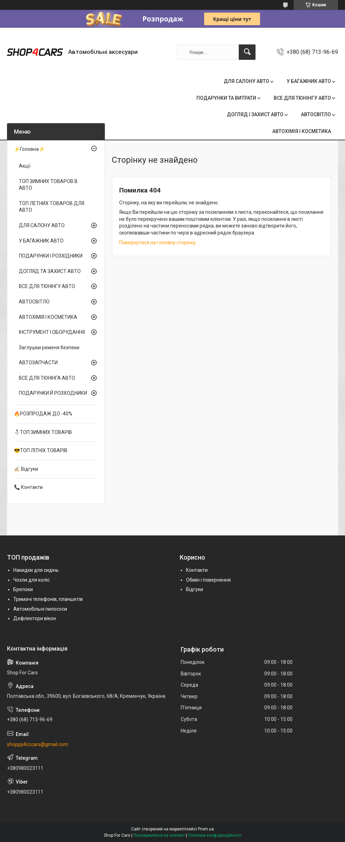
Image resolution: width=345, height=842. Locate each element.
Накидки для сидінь (36, 570)
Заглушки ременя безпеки (49, 347)
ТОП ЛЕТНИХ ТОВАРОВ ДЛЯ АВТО (51, 207)
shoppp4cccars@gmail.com (37, 744)
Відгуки (194, 589)
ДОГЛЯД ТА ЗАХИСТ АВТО (50, 271)
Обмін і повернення (208, 580)
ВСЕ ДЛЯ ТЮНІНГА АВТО (47, 378)
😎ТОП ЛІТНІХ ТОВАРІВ (40, 450)
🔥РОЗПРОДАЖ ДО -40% (43, 413)
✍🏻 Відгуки (26, 469)
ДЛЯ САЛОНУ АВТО (246, 81)
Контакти (197, 570)
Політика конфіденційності (215, 835)
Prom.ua (206, 829)
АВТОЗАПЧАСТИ (38, 362)
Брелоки (23, 589)
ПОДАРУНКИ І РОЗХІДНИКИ (50, 256)
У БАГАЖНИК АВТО (309, 81)
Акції (24, 166)
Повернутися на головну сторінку (157, 242)
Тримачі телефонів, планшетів (48, 599)
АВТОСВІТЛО (316, 114)
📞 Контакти (28, 487)
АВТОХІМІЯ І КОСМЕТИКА (301, 131)
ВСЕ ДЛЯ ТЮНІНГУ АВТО (302, 98)
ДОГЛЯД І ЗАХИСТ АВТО (255, 114)
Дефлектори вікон (34, 618)
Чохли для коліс (31, 580)
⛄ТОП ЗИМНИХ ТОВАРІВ (43, 432)
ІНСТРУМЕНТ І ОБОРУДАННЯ (52, 332)
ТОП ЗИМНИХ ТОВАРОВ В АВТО (48, 184)
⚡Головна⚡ (29, 149)
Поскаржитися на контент (159, 835)
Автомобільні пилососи (40, 609)
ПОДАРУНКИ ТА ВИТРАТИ (226, 98)
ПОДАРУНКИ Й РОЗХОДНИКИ (53, 393)
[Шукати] (247, 52)
